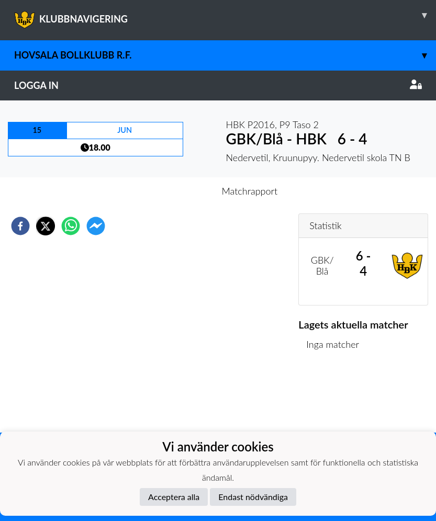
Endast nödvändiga (253, 497)
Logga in (218, 85)
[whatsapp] (70, 226)
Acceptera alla (173, 497)
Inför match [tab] (182, 191)
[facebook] (20, 226)
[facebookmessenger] (95, 226)
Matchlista (332, 397)
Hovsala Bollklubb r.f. (225, 55)
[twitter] (45, 226)
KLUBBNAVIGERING (225, 15)
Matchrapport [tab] (249, 191)
